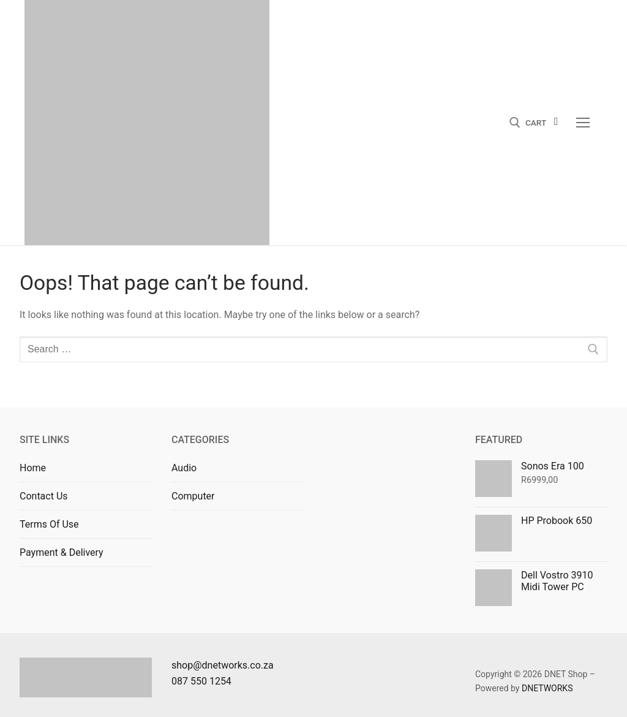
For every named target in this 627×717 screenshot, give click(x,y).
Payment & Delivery (61, 552)
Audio (184, 468)
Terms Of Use (49, 524)
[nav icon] (583, 122)
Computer (193, 496)
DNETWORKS (547, 688)
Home (33, 468)
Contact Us (44, 496)
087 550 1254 (201, 681)
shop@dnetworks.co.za (222, 665)
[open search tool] (514, 122)
